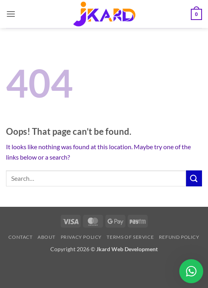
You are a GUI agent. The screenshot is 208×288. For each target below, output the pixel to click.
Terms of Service (130, 237)
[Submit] (194, 178)
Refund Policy (179, 237)
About (46, 237)
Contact (20, 237)
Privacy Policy (81, 237)
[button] (11, 14)
